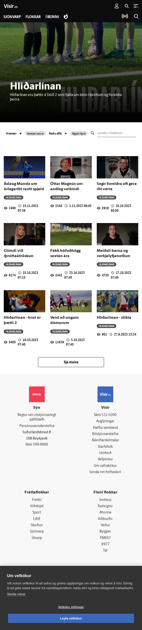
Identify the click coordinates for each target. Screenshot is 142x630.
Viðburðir (105, 520)
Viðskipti (37, 507)
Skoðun (37, 526)
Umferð (105, 454)
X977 (105, 546)
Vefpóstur (105, 460)
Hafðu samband (105, 428)
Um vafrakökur (105, 466)
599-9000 (40, 445)
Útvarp (37, 539)
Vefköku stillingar (71, 607)
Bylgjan (105, 533)
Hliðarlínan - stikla (114, 318)
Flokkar (33, 17)
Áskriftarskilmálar (105, 441)
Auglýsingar (105, 422)
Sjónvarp (37, 533)
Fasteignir (105, 507)
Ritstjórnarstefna (105, 434)
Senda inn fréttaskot (105, 473)
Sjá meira (71, 362)
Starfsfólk (105, 447)
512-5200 (109, 415)
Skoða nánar (16, 594)
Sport (36, 513)
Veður (105, 526)
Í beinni (52, 17)
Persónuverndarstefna (37, 426)
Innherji (105, 500)
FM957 (105, 539)
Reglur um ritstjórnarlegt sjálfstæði (37, 417)
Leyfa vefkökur (71, 618)
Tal (105, 552)
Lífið (36, 520)
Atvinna (105, 513)
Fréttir (37, 500)
